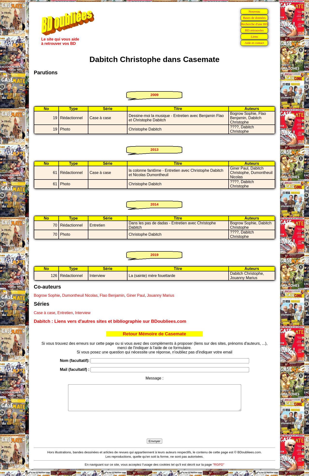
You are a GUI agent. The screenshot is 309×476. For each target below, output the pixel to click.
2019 (154, 255)
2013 (154, 149)
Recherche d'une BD (254, 24)
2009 (154, 95)
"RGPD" (218, 469)
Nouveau (254, 11)
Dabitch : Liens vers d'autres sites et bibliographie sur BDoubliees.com (110, 321)
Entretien (65, 313)
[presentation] (154, 430)
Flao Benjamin (112, 295)
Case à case (44, 313)
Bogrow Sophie (47, 295)
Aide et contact (254, 43)
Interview (83, 313)
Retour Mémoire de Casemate (154, 333)
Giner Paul (135, 295)
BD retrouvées (254, 30)
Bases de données (254, 18)
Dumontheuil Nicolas (80, 295)
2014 (154, 204)
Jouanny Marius (160, 295)
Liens (254, 36)
